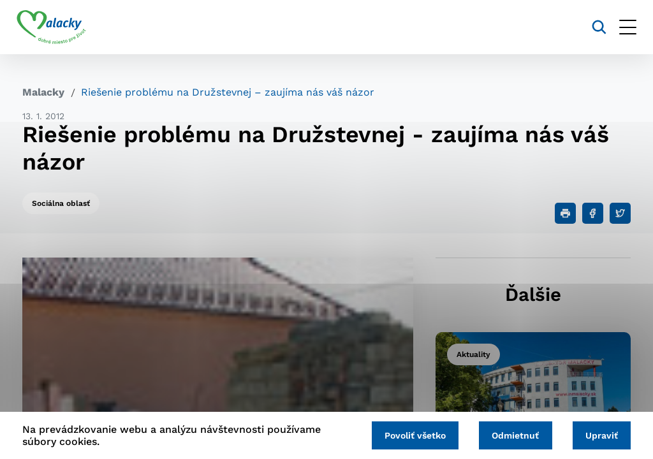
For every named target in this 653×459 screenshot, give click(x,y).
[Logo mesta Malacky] (57, 27)
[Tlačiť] (565, 213)
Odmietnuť (512, 435)
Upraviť (600, 435)
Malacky (43, 92)
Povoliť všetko (409, 435)
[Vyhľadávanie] (593, 27)
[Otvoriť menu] (622, 27)
